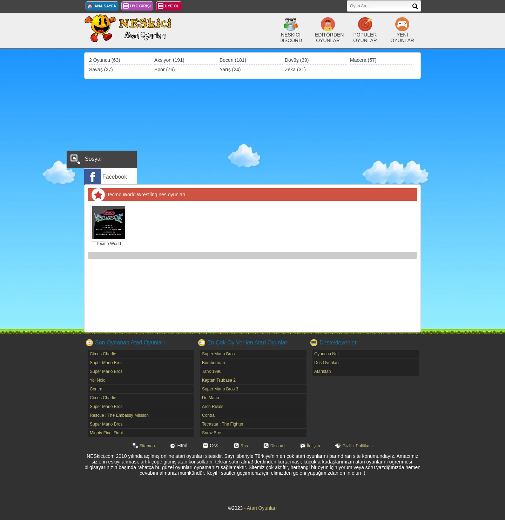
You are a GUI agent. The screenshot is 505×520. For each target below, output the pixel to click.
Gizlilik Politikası (357, 445)
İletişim (313, 445)
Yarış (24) (230, 69)
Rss (244, 445)
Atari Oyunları (262, 508)
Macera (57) (363, 60)
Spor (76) (164, 69)
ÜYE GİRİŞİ (140, 6)
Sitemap (147, 445)
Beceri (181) (233, 60)
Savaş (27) (101, 69)
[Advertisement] (252, 132)
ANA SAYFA (105, 6)
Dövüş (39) (297, 60)
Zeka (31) (295, 69)
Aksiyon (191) (169, 60)
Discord (277, 445)
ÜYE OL (172, 6)
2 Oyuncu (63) (104, 60)
